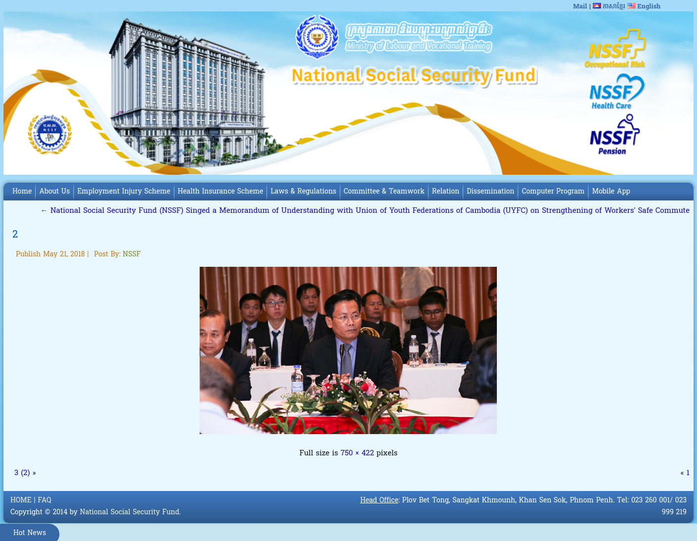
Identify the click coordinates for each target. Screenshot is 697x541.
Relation (445, 192)
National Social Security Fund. (130, 512)
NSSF (132, 254)
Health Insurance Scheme (221, 192)
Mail (580, 6)
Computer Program (553, 192)
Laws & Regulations (303, 192)
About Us (54, 192)
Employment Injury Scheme (123, 192)
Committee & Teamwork (384, 192)
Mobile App (611, 192)
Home (22, 192)
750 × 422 (357, 453)
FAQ (44, 500)
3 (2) (22, 473)
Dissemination (490, 192)
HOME (21, 500)
